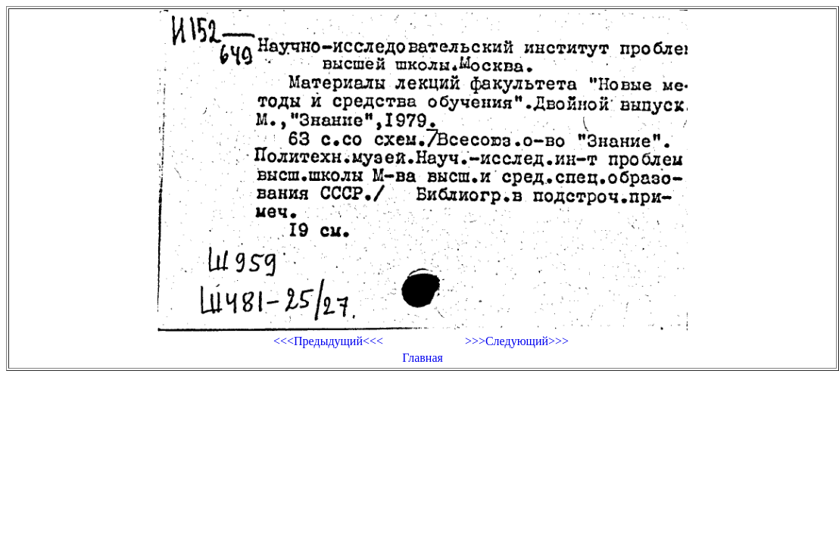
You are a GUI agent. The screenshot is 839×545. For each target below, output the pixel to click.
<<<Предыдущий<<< (328, 341)
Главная (422, 357)
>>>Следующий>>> (517, 341)
